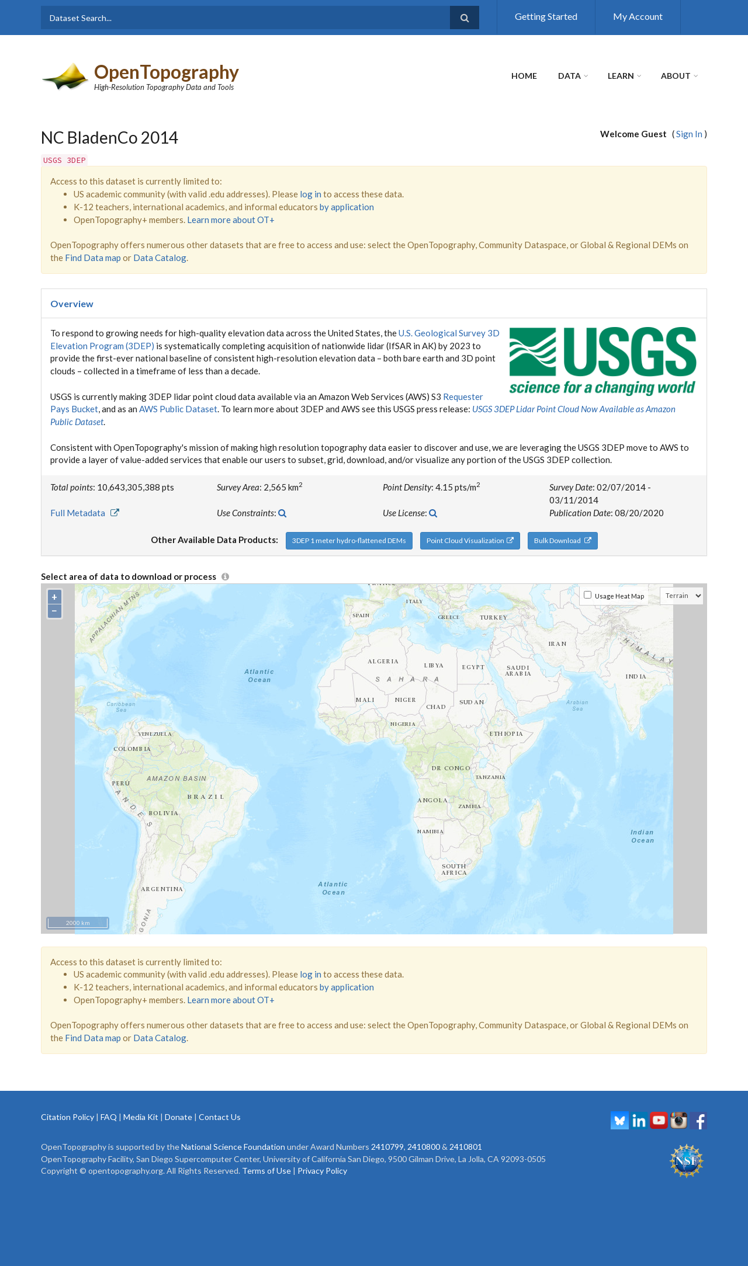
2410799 (387, 1147)
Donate (178, 1117)
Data (569, 76)
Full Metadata (84, 512)
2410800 (423, 1147)
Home (524, 76)
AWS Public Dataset (178, 409)
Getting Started (546, 16)
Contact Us (220, 1117)
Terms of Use (266, 1170)
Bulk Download (562, 540)
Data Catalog (159, 257)
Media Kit (140, 1117)
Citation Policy (67, 1117)
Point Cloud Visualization (470, 540)
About (676, 76)
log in (310, 194)
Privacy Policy (322, 1170)
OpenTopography (166, 71)
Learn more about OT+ (231, 219)
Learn (621, 76)
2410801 (465, 1147)
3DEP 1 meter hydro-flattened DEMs (349, 540)
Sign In (689, 133)
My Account (638, 16)
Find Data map (93, 257)
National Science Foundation (233, 1147)
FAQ (109, 1117)
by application (347, 206)
